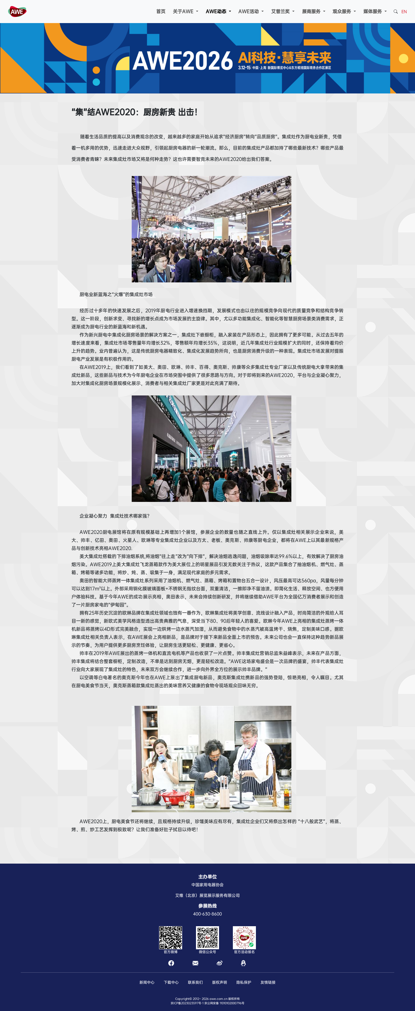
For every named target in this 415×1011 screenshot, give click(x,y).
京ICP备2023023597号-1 (187, 1003)
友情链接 (268, 982)
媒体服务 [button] (373, 11)
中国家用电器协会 (207, 884)
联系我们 (195, 982)
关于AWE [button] (184, 11)
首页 (160, 11)
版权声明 (219, 982)
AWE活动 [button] (249, 11)
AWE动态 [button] (217, 11)
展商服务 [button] (312, 11)
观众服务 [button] (342, 11)
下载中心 (171, 982)
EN (404, 11)
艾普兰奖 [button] (281, 11)
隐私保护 (243, 982)
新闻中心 (146, 982)
